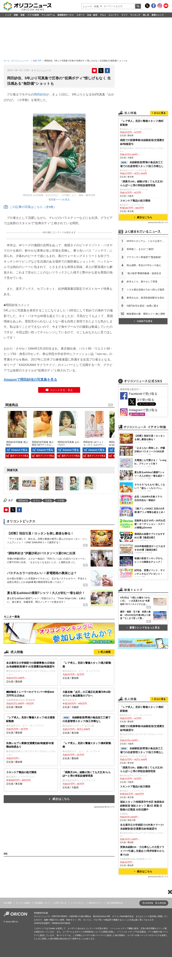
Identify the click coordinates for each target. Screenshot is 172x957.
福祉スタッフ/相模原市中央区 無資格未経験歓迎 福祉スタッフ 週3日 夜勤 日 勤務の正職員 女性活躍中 (142, 805)
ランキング (135, 15)
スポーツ (80, 15)
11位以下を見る (143, 321)
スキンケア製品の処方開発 (135, 200)
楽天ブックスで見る (19, 456)
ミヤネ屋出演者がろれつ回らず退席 (145, 289)
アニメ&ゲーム (48, 15)
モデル (36, 500)
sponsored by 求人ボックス (104, 807)
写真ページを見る (60, 199)
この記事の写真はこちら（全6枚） (30, 207)
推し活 (146, 15)
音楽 (22, 15)
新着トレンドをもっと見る (143, 627)
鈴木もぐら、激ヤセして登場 (142, 281)
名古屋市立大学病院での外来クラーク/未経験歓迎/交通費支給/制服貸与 (142, 826)
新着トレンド (158, 15)
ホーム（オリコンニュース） (17, 60)
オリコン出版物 (23, 903)
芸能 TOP (37, 60)
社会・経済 (92, 15)
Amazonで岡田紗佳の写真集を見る (30, 379)
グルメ (103, 15)
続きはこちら (61, 799)
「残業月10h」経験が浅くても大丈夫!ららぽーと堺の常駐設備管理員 (141, 183)
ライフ (124, 15)
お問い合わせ (60, 903)
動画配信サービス (66, 15)
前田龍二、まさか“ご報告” (140, 249)
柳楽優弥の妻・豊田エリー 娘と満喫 (146, 313)
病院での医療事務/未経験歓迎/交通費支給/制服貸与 (142, 142)
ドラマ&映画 (33, 15)
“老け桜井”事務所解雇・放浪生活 (144, 273)
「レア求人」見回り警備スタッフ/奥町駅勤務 (142, 122)
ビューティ (114, 15)
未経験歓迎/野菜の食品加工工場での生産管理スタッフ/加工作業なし (142, 164)
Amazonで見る (19, 450)
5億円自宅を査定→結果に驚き (143, 305)
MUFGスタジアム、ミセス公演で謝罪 (146, 241)
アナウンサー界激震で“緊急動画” (144, 257)
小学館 (60, 500)
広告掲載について (42, 903)
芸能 (16, 15)
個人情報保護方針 (115, 903)
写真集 (48, 500)
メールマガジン (77, 903)
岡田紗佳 (40, 94)
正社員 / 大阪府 (87, 699)
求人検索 (105, 651)
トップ (8, 15)
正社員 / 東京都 (87, 725)
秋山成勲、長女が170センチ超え (144, 265)
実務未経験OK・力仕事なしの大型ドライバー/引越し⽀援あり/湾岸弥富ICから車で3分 (142, 851)
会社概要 (8, 903)
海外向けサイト (96, 903)
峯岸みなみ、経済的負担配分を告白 (145, 297)
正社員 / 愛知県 (31, 672)
